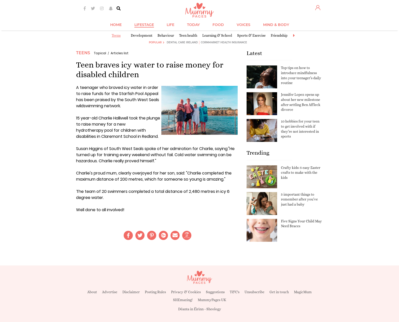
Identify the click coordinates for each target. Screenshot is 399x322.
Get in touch (279, 292)
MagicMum (303, 292)
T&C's (234, 292)
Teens (116, 35)
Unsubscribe (254, 292)
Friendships (280, 35)
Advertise (109, 292)
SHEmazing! (183, 300)
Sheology (213, 309)
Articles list (120, 53)
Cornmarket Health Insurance (224, 42)
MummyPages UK (212, 300)
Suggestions (215, 292)
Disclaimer (131, 292)
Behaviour (166, 35)
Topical (100, 53)
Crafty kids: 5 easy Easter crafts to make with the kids (300, 173)
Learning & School (217, 35)
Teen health (188, 35)
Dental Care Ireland (182, 42)
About (92, 292)
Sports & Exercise (251, 35)
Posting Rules (155, 292)
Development (141, 35)
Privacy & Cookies (186, 292)
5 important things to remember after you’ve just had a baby (299, 199)
